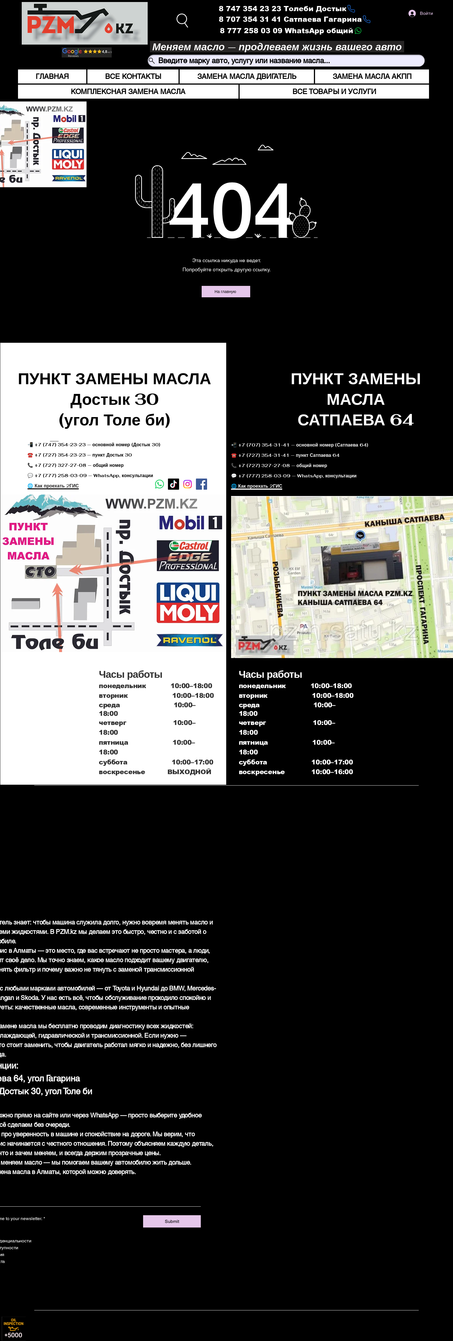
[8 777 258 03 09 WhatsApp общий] (291, 30)
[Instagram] (222, 1237)
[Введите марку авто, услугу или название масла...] (286, 61)
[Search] (182, 20)
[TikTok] (173, 484)
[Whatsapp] (159, 484)
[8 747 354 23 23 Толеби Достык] (287, 8)
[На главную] (226, 291)
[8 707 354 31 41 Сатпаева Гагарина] (295, 19)
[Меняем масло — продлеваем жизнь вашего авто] (277, 46)
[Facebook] (201, 484)
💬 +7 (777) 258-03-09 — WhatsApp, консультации (294, 476)
